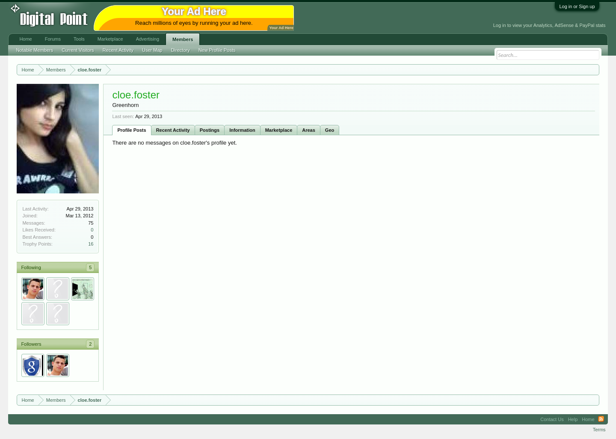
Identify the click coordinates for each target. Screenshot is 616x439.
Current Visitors (78, 50)
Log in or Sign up (577, 6)
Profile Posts (131, 130)
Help (573, 419)
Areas (308, 130)
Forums (53, 39)
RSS (601, 419)
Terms (599, 429)
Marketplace (279, 130)
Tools (79, 39)
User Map (152, 50)
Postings (209, 130)
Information (242, 130)
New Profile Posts (217, 50)
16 (90, 243)
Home (25, 39)
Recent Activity (173, 130)
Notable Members (34, 50)
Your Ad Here (281, 28)
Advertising (147, 39)
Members (182, 39)
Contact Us (551, 419)
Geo (329, 130)
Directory (180, 50)
